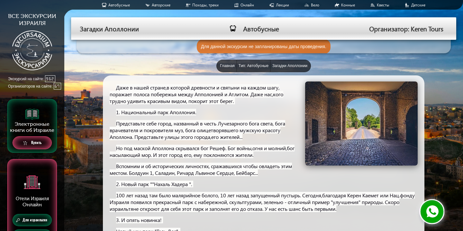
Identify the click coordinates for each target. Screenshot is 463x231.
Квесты (383, 5)
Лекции (282, 5)
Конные (348, 5)
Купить (32, 143)
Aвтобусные (119, 5)
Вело (315, 5)
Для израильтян (31, 220)
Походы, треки (205, 5)
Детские (418, 5)
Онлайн (247, 5)
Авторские (161, 5)
